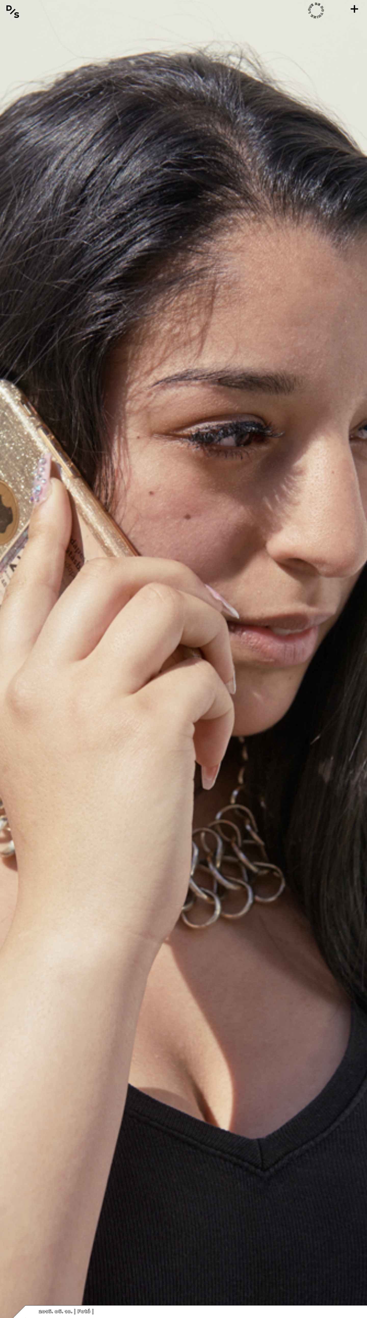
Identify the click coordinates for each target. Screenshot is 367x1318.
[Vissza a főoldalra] (12, 11)
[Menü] (354, 9)
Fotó (83, 1311)
